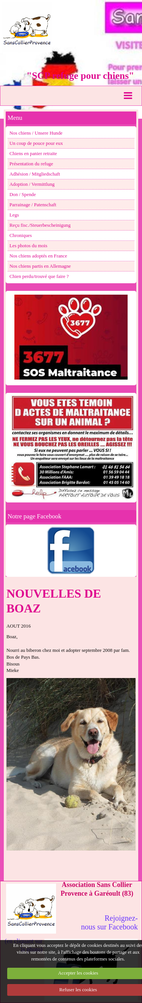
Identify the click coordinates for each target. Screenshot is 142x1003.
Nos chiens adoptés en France (38, 256)
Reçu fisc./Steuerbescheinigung (39, 225)
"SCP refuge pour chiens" (80, 75)
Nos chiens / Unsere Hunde (35, 133)
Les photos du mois (28, 245)
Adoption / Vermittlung (32, 184)
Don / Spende (22, 194)
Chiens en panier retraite (33, 153)
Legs (14, 215)
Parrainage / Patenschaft (32, 204)
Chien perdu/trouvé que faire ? (39, 276)
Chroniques (20, 235)
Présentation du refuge (31, 163)
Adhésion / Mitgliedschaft (34, 174)
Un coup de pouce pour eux (36, 143)
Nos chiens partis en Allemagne (40, 266)
